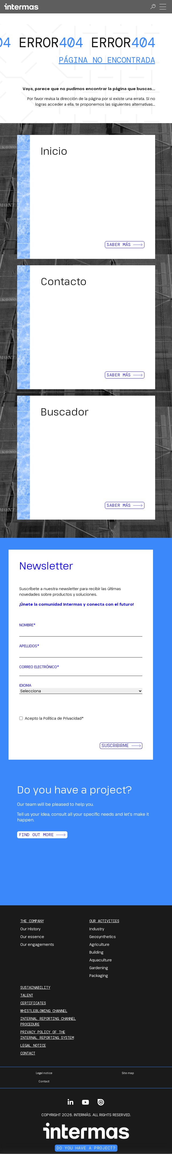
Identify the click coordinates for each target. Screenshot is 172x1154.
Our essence (32, 936)
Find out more (42, 834)
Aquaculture (100, 959)
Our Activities (104, 920)
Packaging (98, 975)
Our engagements (37, 944)
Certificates (33, 1003)
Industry (96, 928)
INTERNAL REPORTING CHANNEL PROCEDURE (48, 1021)
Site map (128, 1073)
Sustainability (35, 987)
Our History (30, 928)
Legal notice (33, 1045)
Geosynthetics (102, 936)
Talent (26, 995)
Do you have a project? (86, 1148)
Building (96, 952)
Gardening (98, 967)
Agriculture (99, 944)
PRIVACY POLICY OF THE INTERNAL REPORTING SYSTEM (47, 1035)
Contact (27, 1053)
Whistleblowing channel (43, 1010)
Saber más (125, 244)
